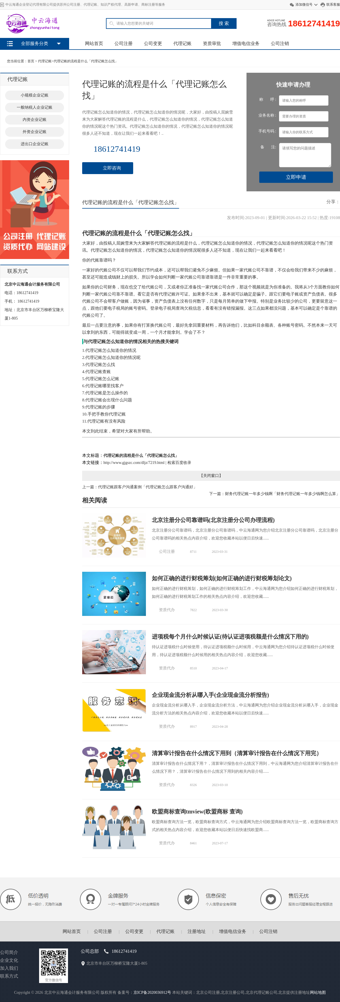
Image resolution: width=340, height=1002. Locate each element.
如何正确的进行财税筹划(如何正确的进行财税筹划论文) (222, 578)
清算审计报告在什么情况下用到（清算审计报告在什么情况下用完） (237, 753)
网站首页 (94, 43)
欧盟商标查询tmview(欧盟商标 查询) (197, 811)
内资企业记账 (34, 119)
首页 (30, 61)
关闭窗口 (211, 476)
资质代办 (167, 610)
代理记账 (182, 43)
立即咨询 (112, 168)
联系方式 (9, 976)
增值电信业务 (246, 43)
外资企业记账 (34, 132)
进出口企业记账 (34, 144)
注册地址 (197, 931)
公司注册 (123, 43)
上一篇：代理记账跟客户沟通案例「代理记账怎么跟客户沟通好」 (139, 487)
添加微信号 (304, 5)
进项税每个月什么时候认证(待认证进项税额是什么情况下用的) (230, 636)
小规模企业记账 (34, 95)
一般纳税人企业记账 (34, 107)
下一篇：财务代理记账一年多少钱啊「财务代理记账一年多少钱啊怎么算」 (274, 494)
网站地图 (318, 992)
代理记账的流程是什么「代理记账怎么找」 (86, 61)
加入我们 (9, 968)
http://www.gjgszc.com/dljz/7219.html (134, 463)
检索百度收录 (179, 463)
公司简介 (9, 952)
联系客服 (333, 5)
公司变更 (153, 43)
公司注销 (280, 43)
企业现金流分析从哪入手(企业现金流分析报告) (210, 695)
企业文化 (9, 960)
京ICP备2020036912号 (152, 992)
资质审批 (212, 43)
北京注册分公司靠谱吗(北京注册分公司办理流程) (213, 520)
